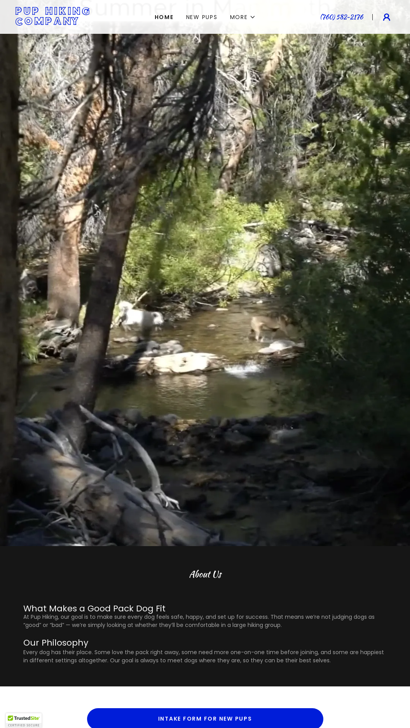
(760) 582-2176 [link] (341, 16)
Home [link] (164, 17)
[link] (72, 22)
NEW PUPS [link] (202, 17)
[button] (243, 17)
